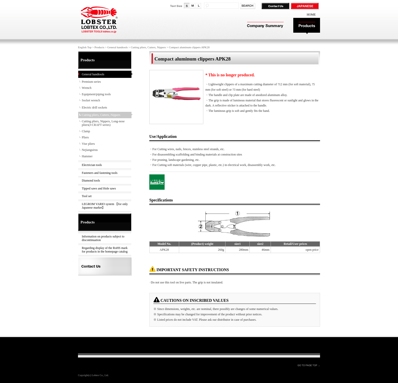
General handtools (117, 47)
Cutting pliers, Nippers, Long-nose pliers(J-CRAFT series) (103, 123)
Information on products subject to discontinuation (103, 238)
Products (306, 26)
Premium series (91, 81)
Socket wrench (91, 100)
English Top (84, 47)
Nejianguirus (90, 150)
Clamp (86, 131)
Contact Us (276, 6)
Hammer (87, 156)
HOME (311, 14)
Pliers (85, 137)
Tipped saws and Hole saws (99, 188)
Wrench (86, 88)
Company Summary (264, 26)
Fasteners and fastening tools (99, 173)
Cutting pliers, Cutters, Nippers (148, 47)
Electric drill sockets (94, 107)
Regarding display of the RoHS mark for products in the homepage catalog (104, 250)
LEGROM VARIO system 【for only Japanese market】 (105, 206)
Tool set (86, 196)
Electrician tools (92, 165)
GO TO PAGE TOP (308, 365)
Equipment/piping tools (96, 94)
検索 (248, 6)
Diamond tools (91, 180)
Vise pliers (88, 144)
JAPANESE (305, 6)
